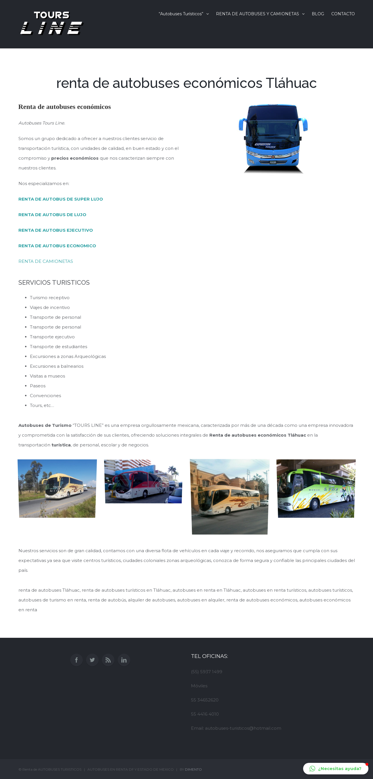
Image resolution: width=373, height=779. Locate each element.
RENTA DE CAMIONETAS (45, 261)
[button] (335, 768)
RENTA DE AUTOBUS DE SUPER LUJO (60, 199)
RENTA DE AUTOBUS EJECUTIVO (55, 230)
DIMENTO (193, 769)
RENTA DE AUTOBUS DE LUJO (52, 214)
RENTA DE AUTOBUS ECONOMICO (57, 245)
